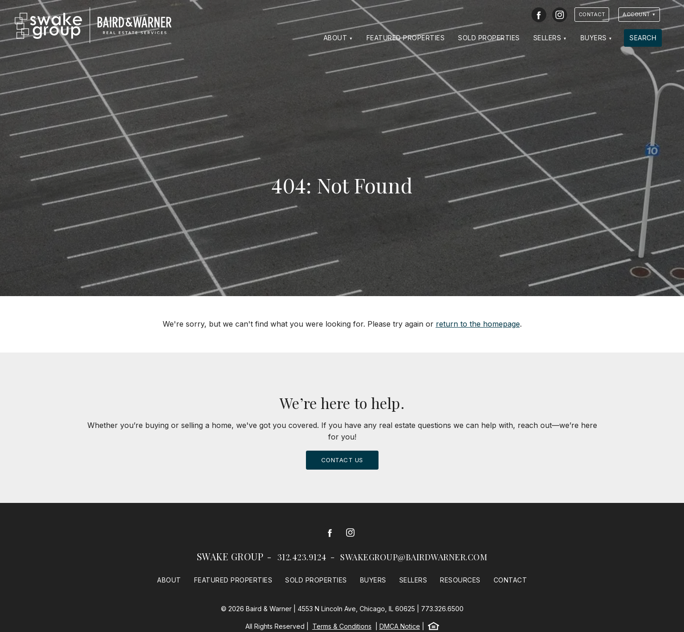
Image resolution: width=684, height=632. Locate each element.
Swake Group (230, 556)
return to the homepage (478, 323)
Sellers (547, 38)
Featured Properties (405, 38)
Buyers (593, 38)
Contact (592, 14)
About (336, 38)
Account (636, 14)
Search (642, 38)
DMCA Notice (399, 626)
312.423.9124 (302, 557)
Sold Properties (489, 38)
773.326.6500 (442, 609)
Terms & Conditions (342, 626)
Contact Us (342, 460)
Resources (460, 580)
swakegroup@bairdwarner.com (413, 557)
